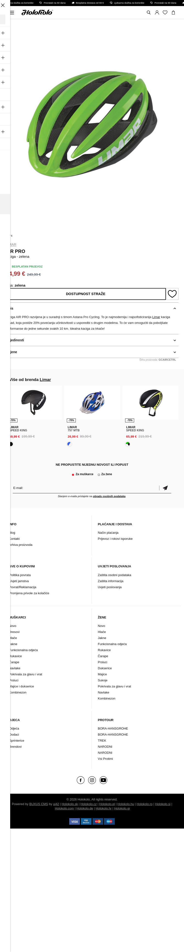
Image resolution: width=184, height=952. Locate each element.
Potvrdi (165, 487)
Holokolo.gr (122, 808)
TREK (102, 740)
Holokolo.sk (69, 804)
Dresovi (14, 632)
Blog (12, 532)
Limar (11, 244)
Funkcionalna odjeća (23, 650)
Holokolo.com (64, 808)
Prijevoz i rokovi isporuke (115, 539)
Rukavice (15, 656)
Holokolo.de (85, 808)
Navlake (14, 668)
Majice (102, 674)
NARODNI (105, 746)
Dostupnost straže (85, 294)
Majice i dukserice (21, 686)
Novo (12, 626)
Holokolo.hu (125, 804)
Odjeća (14, 728)
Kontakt (14, 539)
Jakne (13, 644)
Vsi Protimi (105, 759)
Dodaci (14, 734)
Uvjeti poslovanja (110, 587)
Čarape (14, 662)
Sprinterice (16, 740)
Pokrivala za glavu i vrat (25, 674)
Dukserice (105, 668)
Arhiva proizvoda (20, 545)
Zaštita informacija (110, 581)
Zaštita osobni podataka (114, 575)
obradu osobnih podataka (109, 496)
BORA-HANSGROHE (113, 728)
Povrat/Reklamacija (22, 587)
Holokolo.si (163, 804)
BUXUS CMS (38, 804)
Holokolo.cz (88, 804)
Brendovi (15, 746)
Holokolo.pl (107, 804)
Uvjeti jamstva (19, 581)
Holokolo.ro (145, 804)
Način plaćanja (108, 532)
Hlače (13, 638)
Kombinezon (17, 692)
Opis (9, 308)
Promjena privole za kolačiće (29, 593)
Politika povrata (20, 575)
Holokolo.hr (104, 808)
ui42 (56, 804)
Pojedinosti (15, 340)
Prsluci (13, 680)
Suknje (102, 680)
